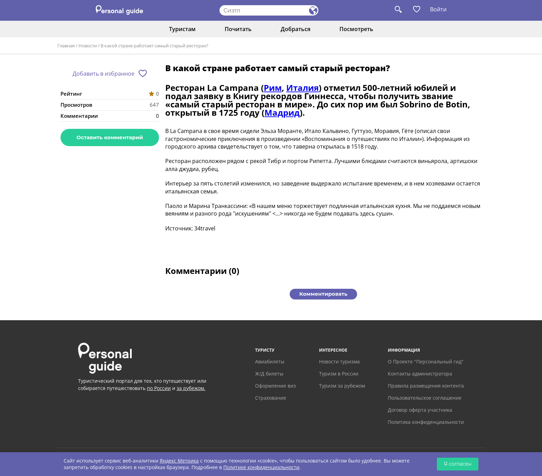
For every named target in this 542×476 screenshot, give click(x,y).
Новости (87, 45)
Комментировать (323, 294)
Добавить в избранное (103, 73)
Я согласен (457, 464)
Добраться (295, 29)
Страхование (270, 397)
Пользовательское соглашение (424, 397)
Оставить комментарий (109, 137)
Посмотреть (356, 29)
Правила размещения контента (426, 385)
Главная (66, 45)
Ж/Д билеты (269, 373)
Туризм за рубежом (342, 385)
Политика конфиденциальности (426, 422)
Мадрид (282, 112)
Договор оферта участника (420, 410)
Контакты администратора (420, 373)
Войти (438, 9)
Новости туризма (339, 361)
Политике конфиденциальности (261, 467)
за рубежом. (191, 388)
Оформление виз (275, 385)
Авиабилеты (269, 361)
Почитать (238, 29)
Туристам (182, 29)
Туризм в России (338, 373)
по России (159, 388)
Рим (273, 87)
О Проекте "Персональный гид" (426, 361)
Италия (302, 87)
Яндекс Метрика (179, 460)
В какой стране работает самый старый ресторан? (154, 45)
